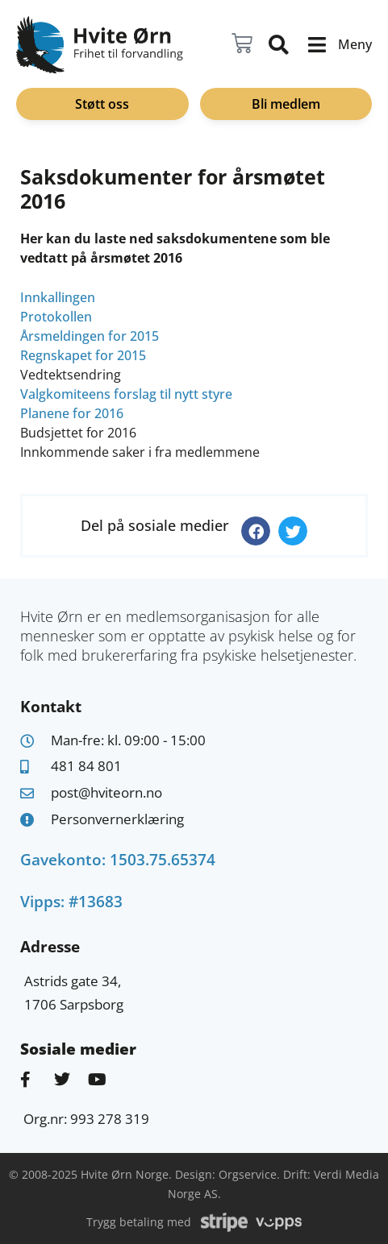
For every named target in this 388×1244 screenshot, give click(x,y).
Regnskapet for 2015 (83, 355)
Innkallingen (57, 297)
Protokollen (56, 317)
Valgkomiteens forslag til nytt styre (126, 394)
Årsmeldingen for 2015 (89, 336)
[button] (255, 530)
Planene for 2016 (71, 413)
